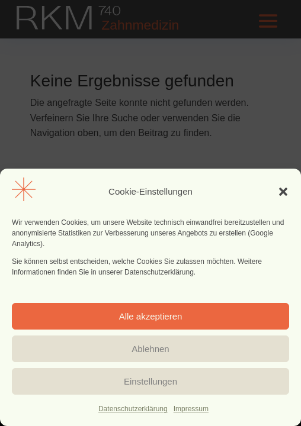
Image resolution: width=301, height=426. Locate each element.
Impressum (191, 409)
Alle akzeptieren (150, 316)
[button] (283, 192)
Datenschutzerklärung (133, 409)
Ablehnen (150, 349)
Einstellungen (150, 381)
